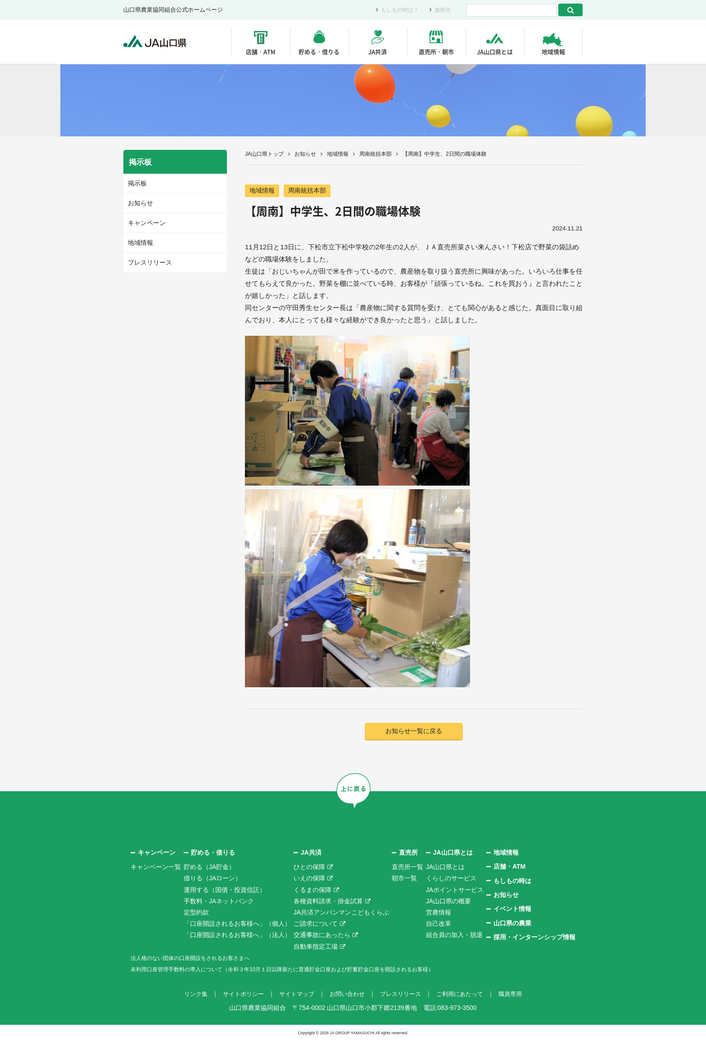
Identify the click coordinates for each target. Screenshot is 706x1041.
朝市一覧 (404, 879)
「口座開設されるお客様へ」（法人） (237, 935)
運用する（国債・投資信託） (225, 890)
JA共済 (377, 51)
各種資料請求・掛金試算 (328, 901)
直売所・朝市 (436, 51)
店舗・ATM (261, 51)
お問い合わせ (347, 994)
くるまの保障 (312, 890)
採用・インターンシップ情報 (534, 937)
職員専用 (518, 994)
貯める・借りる (319, 51)
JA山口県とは (495, 51)
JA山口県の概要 (448, 901)
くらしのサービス (451, 879)
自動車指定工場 (316, 947)
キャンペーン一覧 (156, 867)
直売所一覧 (407, 867)
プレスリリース (148, 260)
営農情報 (438, 912)
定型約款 (196, 912)
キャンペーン (145, 221)
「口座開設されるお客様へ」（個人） (237, 924)
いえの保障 (309, 879)
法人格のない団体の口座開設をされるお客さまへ (200, 958)
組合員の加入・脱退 (454, 935)
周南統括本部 (375, 154)
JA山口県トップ (264, 154)
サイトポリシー (237, 994)
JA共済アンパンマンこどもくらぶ (341, 912)
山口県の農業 (512, 923)
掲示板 (136, 183)
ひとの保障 (309, 867)
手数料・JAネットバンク (219, 901)
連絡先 (442, 10)
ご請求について (316, 924)
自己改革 (438, 924)
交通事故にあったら (322, 935)
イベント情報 (512, 909)
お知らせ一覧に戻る (414, 731)
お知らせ (305, 154)
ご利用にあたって (465, 994)
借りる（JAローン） (212, 879)
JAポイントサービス (455, 890)
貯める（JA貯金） (209, 867)
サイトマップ (293, 994)
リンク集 (187, 994)
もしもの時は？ (396, 10)
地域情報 (553, 51)
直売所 (408, 852)
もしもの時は (512, 881)
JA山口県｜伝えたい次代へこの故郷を (159, 42)
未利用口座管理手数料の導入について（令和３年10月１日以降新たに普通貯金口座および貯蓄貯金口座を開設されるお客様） (307, 969)
